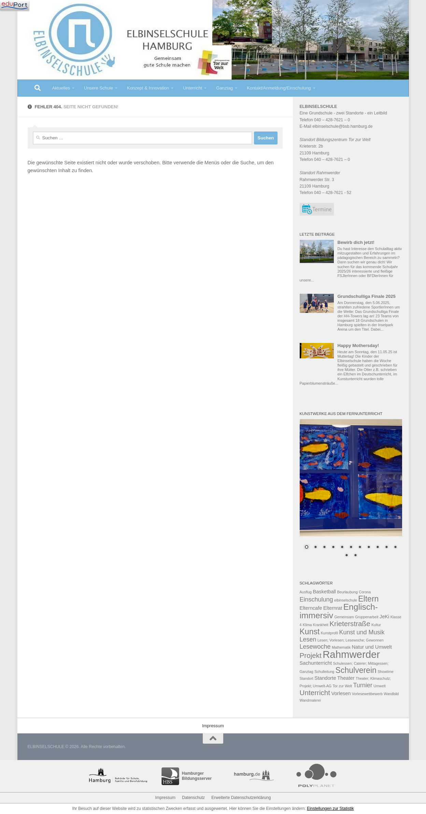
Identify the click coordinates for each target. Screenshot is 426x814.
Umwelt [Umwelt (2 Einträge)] (379, 686)
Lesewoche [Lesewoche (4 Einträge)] (315, 646)
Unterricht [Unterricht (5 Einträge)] (315, 692)
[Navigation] (14, 5)
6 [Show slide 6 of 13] (351, 547)
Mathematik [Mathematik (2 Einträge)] (341, 647)
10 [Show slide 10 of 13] (386, 547)
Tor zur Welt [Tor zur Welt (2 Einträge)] (342, 686)
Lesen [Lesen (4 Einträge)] (308, 639)
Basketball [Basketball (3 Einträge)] (324, 591)
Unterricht (192, 88)
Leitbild (380, 113)
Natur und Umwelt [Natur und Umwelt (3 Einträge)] (372, 647)
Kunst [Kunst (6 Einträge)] (310, 631)
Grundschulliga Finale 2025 (366, 296)
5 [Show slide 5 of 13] (342, 547)
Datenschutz (193, 797)
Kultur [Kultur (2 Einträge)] (376, 625)
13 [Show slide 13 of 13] (355, 556)
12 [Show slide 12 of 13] (346, 556)
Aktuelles (61, 88)
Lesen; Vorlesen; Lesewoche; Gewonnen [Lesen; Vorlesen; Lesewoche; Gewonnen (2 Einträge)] (350, 640)
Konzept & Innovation (148, 88)
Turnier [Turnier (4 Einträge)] (362, 685)
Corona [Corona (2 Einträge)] (365, 592)
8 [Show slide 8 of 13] (368, 547)
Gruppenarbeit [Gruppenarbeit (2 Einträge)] (366, 617)
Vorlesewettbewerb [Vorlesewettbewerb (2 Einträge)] (367, 694)
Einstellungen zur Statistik (330, 808)
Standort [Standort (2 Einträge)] (306, 678)
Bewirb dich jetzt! (355, 242)
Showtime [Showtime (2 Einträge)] (386, 672)
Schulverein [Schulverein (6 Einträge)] (356, 670)
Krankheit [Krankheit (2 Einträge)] (320, 625)
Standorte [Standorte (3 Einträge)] (325, 678)
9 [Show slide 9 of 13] (377, 547)
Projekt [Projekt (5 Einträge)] (311, 655)
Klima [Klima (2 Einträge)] (307, 625)
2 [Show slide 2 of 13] (315, 547)
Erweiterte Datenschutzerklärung (241, 797)
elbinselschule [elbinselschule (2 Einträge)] (345, 600)
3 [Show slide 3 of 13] (324, 547)
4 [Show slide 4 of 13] (333, 547)
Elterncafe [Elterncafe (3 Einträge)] (311, 608)
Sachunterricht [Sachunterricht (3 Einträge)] (316, 663)
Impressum (213, 725)
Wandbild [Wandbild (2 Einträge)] (391, 694)
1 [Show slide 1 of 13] (306, 547)
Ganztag (224, 88)
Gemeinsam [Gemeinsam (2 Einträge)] (344, 617)
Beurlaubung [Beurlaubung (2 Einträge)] (347, 592)
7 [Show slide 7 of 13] (360, 547)
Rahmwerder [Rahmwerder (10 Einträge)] (351, 654)
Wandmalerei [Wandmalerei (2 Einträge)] (310, 700)
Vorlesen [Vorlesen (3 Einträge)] (341, 693)
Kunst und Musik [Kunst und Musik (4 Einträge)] (361, 632)
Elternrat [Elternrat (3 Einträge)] (332, 608)
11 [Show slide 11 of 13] (395, 547)
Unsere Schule (98, 88)
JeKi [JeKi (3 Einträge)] (384, 616)
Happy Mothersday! (358, 345)
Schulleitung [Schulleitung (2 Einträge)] (324, 672)
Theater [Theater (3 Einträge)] (346, 678)
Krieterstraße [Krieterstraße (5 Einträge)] (349, 623)
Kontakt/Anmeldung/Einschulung (279, 88)
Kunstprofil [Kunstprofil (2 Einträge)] (329, 633)
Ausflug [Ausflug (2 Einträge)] (306, 592)
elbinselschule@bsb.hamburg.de (342, 126)
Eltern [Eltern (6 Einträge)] (368, 598)
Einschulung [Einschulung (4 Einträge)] (316, 599)
